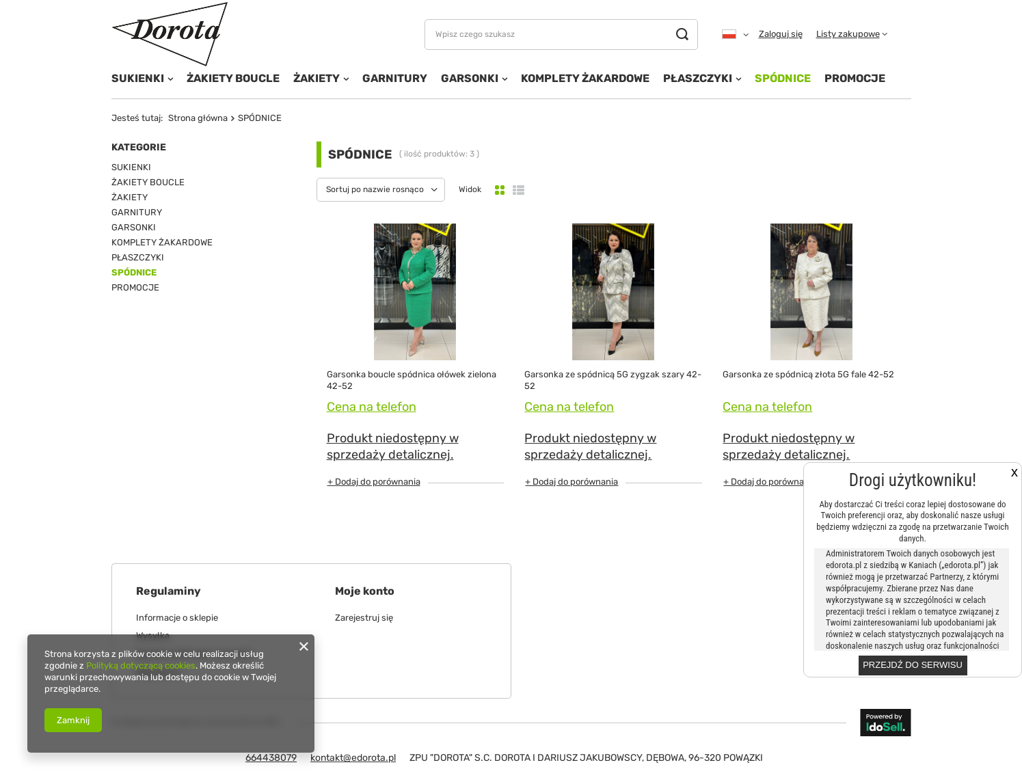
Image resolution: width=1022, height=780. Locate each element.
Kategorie (138, 147)
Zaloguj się (781, 34)
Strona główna (198, 118)
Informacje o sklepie (177, 618)
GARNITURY (394, 78)
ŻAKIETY (316, 78)
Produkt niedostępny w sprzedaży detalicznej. (393, 446)
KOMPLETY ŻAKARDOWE (585, 78)
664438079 (271, 758)
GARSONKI (469, 78)
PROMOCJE (854, 78)
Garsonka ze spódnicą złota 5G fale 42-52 (808, 374)
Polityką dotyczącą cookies (141, 665)
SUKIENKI (137, 78)
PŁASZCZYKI (697, 78)
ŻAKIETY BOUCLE (233, 78)
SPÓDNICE (783, 78)
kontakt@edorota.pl (353, 758)
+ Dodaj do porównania (373, 481)
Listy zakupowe (848, 34)
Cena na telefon (371, 406)
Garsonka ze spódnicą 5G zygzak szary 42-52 (612, 380)
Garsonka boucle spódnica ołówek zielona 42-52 (411, 380)
